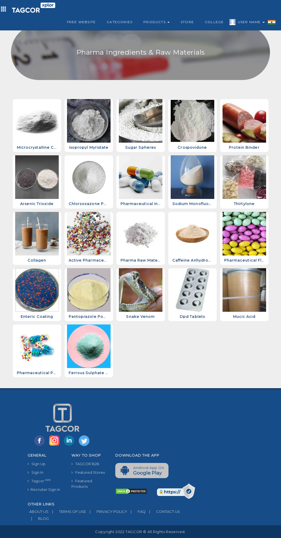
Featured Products (81, 484)
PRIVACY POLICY (106, 511)
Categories (119, 22)
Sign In (35, 472)
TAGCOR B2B (85, 464)
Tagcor (39, 480)
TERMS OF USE (67, 511)
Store (187, 22)
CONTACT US (163, 511)
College (214, 22)
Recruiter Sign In (44, 489)
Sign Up (37, 464)
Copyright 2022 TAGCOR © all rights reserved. (140, 531)
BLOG (38, 518)
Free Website (81, 22)
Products (156, 22)
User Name (249, 23)
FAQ (136, 511)
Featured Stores (88, 472)
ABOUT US (38, 511)
